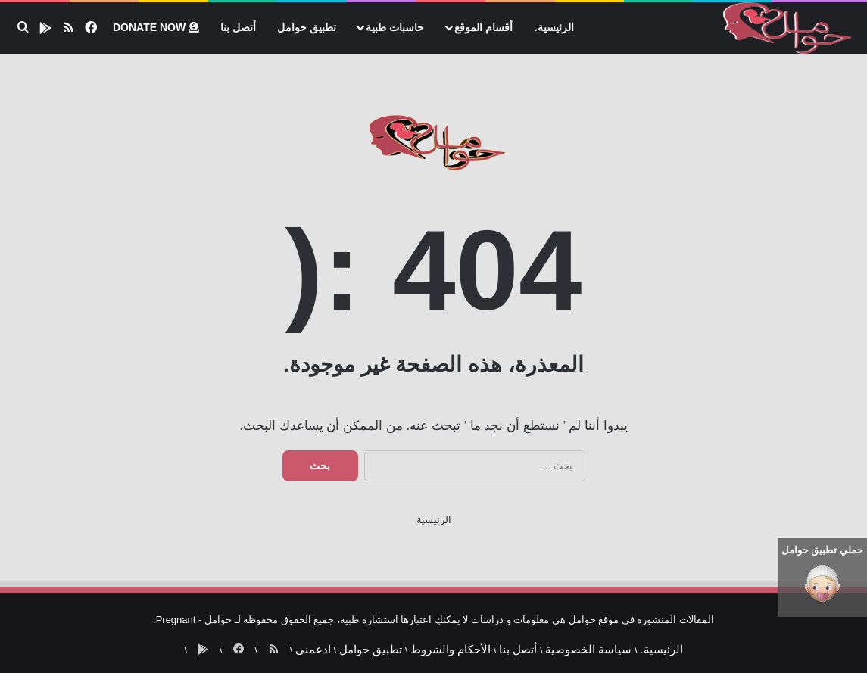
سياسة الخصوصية (564, 644)
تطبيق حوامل (306, 27)
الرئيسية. (554, 27)
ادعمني (319, 644)
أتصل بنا (238, 27)
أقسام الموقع (483, 27)
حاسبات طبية (395, 27)
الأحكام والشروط (443, 644)
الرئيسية (433, 519)
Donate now (156, 27)
